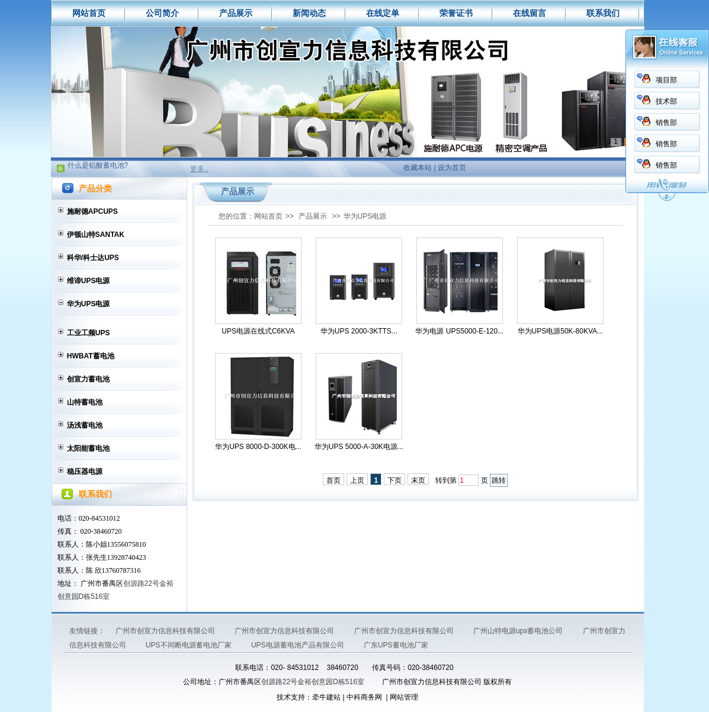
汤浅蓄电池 (84, 425)
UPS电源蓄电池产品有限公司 (298, 645)
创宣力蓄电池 (88, 379)
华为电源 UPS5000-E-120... (459, 331)
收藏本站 (417, 167)
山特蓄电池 (84, 402)
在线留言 (529, 13)
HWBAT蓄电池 (90, 356)
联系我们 (603, 13)
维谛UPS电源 (88, 281)
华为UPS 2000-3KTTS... (358, 331)
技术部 (666, 101)
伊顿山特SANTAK (95, 234)
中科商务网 (364, 697)
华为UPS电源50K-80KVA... (561, 331)
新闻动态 (309, 13)
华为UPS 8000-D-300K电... (258, 446)
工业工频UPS (88, 333)
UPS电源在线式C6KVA (258, 331)
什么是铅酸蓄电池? (98, 167)
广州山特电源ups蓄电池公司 (519, 631)
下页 (394, 480)
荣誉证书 (456, 13)
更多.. (199, 169)
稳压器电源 (84, 471)
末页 (418, 480)
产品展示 (235, 13)
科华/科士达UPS (93, 258)
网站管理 (404, 697)
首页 (333, 480)
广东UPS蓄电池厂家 (396, 645)
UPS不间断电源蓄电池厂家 (189, 645)
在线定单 (382, 13)
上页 (357, 480)
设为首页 (452, 167)
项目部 (666, 80)
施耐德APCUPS (92, 211)
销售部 (666, 122)
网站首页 (88, 13)
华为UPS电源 (88, 304)
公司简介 (162, 13)
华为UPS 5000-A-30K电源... (359, 446)
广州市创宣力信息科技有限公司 (166, 631)
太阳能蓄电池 (88, 448)
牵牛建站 (326, 697)
